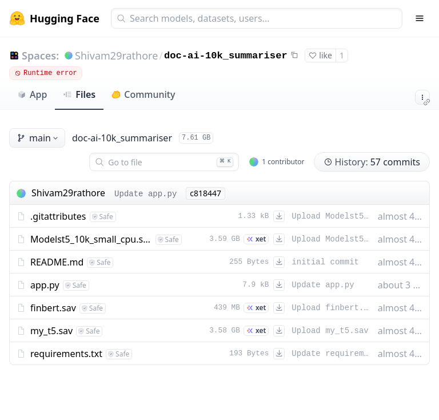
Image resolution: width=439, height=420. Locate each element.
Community (143, 94)
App (32, 94)
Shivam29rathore (116, 55)
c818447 (205, 193)
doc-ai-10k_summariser (226, 55)
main (38, 138)
